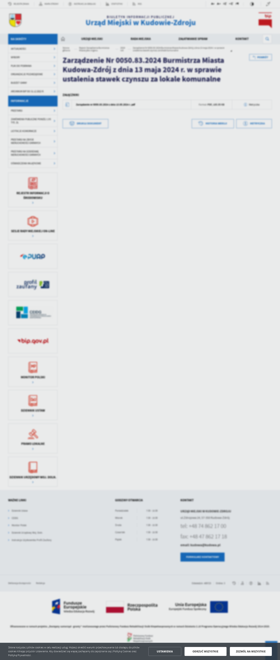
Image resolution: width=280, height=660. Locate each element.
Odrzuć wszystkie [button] (205, 651)
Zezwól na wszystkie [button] (251, 651)
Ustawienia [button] (165, 651)
